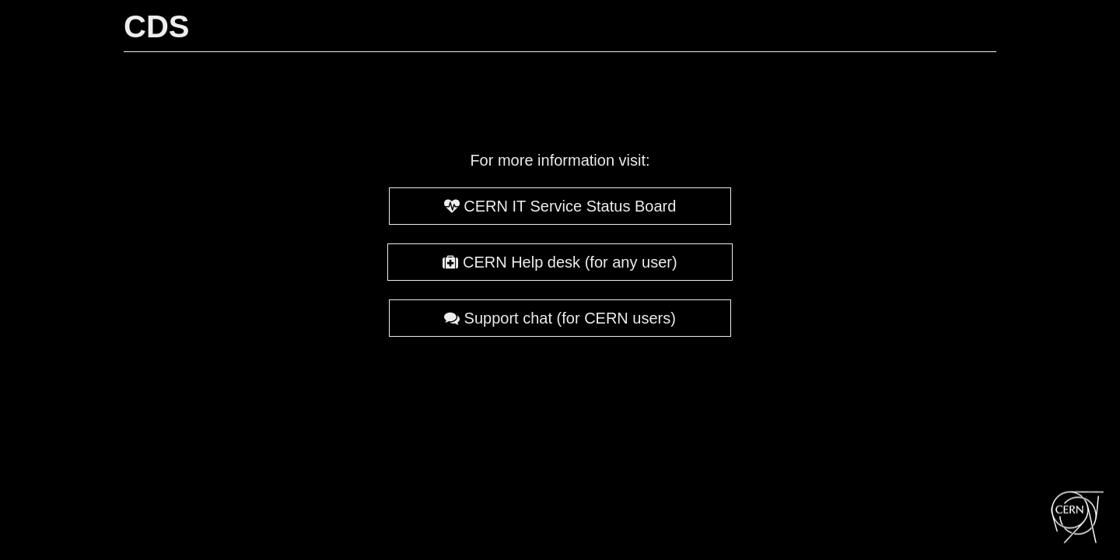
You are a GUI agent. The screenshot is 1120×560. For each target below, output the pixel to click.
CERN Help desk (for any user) (560, 262)
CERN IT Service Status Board (560, 206)
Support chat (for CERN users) (560, 318)
